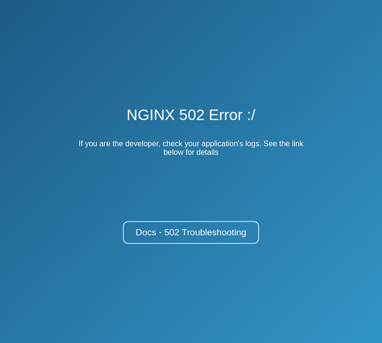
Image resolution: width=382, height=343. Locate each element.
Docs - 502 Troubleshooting (191, 232)
